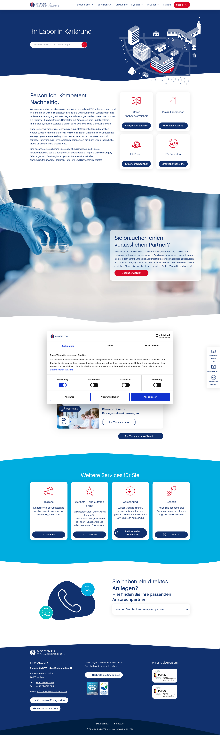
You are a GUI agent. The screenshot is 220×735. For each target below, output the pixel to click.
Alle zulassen (150, 397)
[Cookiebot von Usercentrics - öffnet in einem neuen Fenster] (157, 336)
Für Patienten (121, 5)
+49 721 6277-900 (45, 686)
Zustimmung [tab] (68, 346)
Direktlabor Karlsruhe (173, 163)
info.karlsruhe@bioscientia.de (52, 691)
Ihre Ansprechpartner (136, 163)
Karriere (167, 5)
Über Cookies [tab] (152, 345)
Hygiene (137, 4)
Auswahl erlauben (110, 397)
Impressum (118, 723)
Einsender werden (131, 272)
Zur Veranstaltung (119, 422)
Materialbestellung (173, 125)
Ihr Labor (153, 4)
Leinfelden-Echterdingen (96, 113)
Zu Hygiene (49, 534)
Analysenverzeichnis (136, 125)
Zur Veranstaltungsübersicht (140, 436)
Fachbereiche (84, 4)
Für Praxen (104, 4)
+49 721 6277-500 (45, 682)
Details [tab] (110, 345)
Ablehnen (70, 397)
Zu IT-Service (89, 534)
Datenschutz (102, 723)
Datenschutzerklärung (62, 369)
